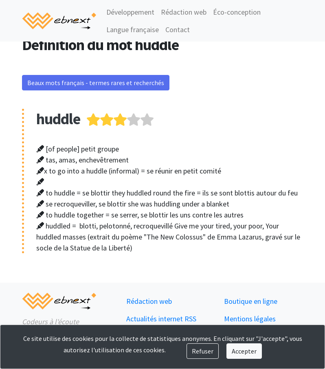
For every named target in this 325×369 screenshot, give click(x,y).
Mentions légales (250, 318)
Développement (130, 12)
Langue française (132, 29)
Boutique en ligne (250, 301)
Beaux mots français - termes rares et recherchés (95, 83)
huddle (58, 118)
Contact (177, 29)
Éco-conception (237, 12)
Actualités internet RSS (161, 318)
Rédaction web (183, 12)
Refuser (202, 351)
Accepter (244, 351)
